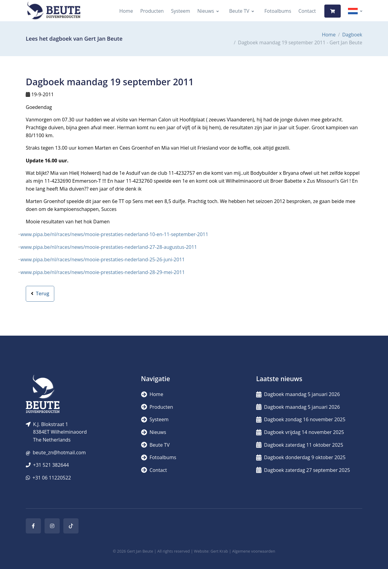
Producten (152, 11)
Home (126, 11)
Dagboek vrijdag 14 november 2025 (300, 432)
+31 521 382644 (51, 465)
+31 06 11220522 (51, 477)
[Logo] (54, 11)
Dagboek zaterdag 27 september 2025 (303, 470)
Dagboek (352, 34)
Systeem (180, 11)
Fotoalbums (277, 11)
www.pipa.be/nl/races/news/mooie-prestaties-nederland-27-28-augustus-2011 (108, 247)
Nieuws (205, 11)
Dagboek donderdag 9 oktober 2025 (301, 457)
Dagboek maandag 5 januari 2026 (298, 394)
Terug (40, 293)
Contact (307, 11)
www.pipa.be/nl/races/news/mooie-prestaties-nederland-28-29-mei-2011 (102, 272)
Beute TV (239, 11)
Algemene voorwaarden (253, 551)
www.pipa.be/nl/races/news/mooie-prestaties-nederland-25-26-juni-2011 (102, 259)
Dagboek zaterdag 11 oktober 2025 (299, 445)
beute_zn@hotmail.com (59, 452)
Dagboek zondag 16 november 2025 (300, 419)
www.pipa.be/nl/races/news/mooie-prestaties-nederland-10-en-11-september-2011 (114, 234)
